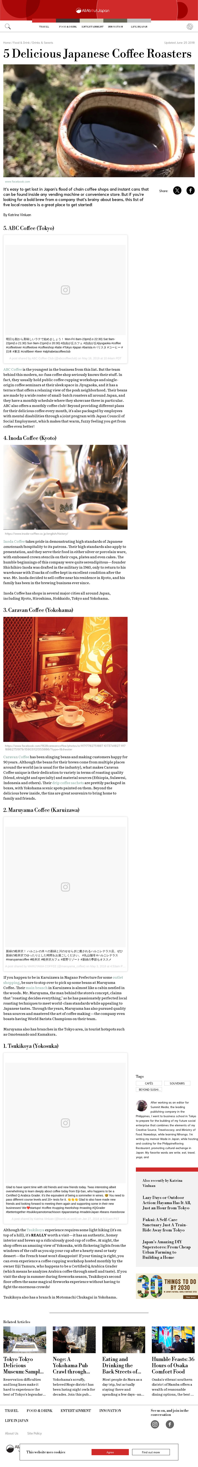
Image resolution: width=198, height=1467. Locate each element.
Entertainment (92, 26)
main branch (37, 987)
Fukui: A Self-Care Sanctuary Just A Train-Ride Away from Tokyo (164, 1225)
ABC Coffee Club (43, 358)
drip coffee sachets (68, 782)
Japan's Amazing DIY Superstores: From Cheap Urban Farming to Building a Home (166, 1250)
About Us (11, 1433)
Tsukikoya (35, 1229)
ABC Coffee (12, 369)
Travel (44, 26)
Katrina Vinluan (44, 1218)
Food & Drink (68, 26)
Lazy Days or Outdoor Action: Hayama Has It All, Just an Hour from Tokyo (166, 1203)
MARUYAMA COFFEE (42, 966)
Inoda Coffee (14, 541)
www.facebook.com (17, 181)
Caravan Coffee (16, 756)
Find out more (151, 1452)
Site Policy (34, 1433)
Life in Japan (139, 26)
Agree (110, 1452)
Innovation (115, 26)
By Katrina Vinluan (17, 214)
